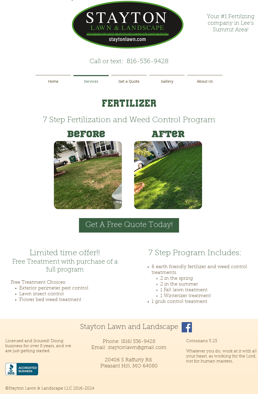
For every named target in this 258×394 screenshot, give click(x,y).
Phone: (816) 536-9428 (129, 341)
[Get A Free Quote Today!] (129, 225)
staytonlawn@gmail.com (137, 347)
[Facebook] (187, 327)
